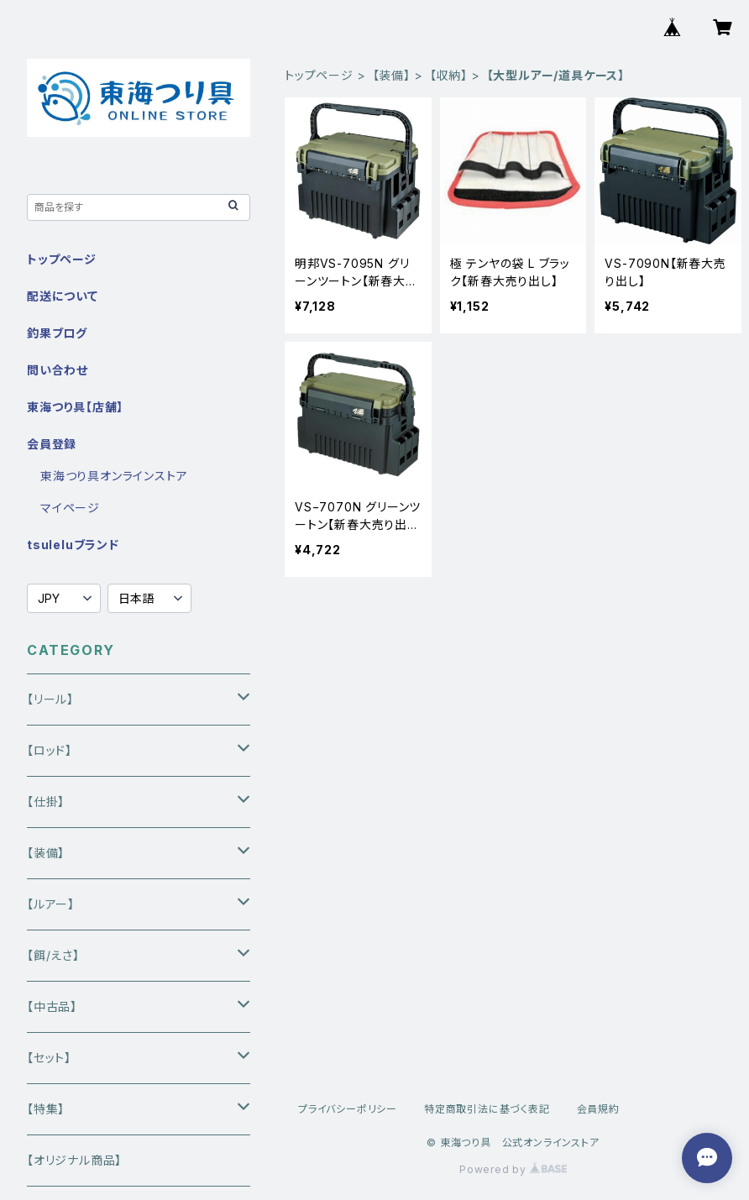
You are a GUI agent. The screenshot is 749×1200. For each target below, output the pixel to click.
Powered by (513, 1169)
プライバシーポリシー (347, 1109)
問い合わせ (57, 370)
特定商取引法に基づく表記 (487, 1109)
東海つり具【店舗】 (75, 407)
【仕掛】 (46, 801)
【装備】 (392, 75)
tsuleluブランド (73, 544)
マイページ (70, 507)
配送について (62, 296)
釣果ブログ (57, 333)
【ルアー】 (51, 904)
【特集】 (46, 1109)
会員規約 (598, 1109)
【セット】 (49, 1058)
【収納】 (449, 75)
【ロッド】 (49, 750)
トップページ (319, 75)
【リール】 (50, 699)
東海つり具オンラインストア (113, 476)
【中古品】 (52, 1006)
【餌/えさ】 (53, 955)
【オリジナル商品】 (74, 1160)
